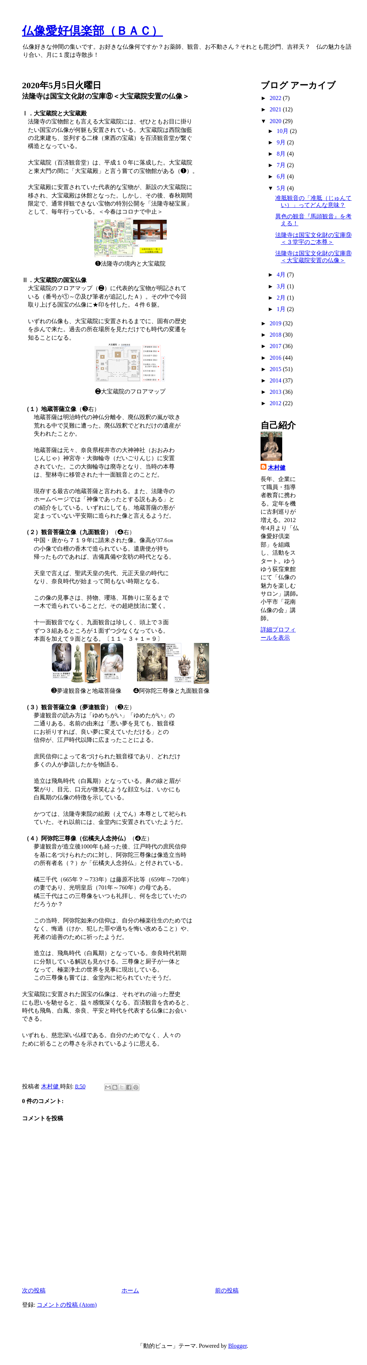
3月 (282, 286)
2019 (276, 323)
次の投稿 (34, 1290)
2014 (276, 380)
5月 (282, 188)
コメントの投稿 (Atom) (67, 1305)
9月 (282, 142)
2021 (276, 109)
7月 (282, 165)
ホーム (130, 1290)
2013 (276, 392)
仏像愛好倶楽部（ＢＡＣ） (92, 30)
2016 (276, 358)
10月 (283, 131)
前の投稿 (227, 1290)
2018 (276, 335)
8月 (282, 154)
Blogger (237, 1346)
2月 (282, 298)
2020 (276, 121)
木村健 (277, 468)
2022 (276, 98)
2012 (276, 403)
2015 (276, 369)
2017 (276, 346)
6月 (282, 176)
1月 (282, 309)
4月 (282, 274)
